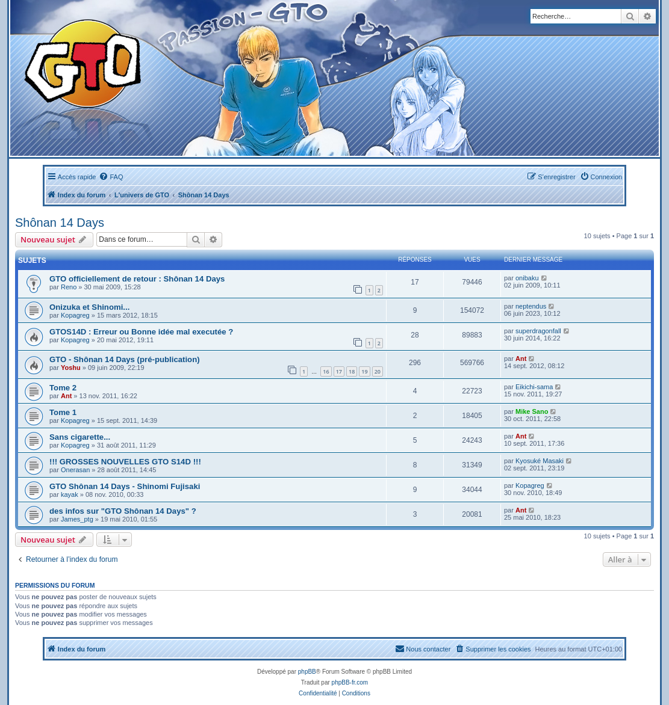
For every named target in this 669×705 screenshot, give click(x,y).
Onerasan (75, 469)
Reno (68, 287)
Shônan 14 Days (59, 222)
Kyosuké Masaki (539, 460)
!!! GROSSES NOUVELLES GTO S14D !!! (125, 461)
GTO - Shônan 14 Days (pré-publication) (124, 359)
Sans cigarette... (79, 437)
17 (339, 371)
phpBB (307, 671)
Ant (520, 358)
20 (378, 371)
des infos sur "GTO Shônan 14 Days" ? (122, 511)
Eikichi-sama (534, 386)
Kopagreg (75, 315)
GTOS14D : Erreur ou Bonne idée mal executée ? (141, 331)
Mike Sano (531, 411)
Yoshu (71, 367)
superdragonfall (538, 330)
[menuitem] (111, 177)
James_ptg (77, 519)
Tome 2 (62, 387)
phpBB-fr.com (350, 682)
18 (352, 371)
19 (364, 371)
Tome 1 (62, 412)
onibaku (527, 278)
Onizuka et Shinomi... (89, 307)
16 (326, 371)
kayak (69, 494)
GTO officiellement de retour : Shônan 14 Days (137, 278)
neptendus (530, 306)
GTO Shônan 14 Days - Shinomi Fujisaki (124, 486)
